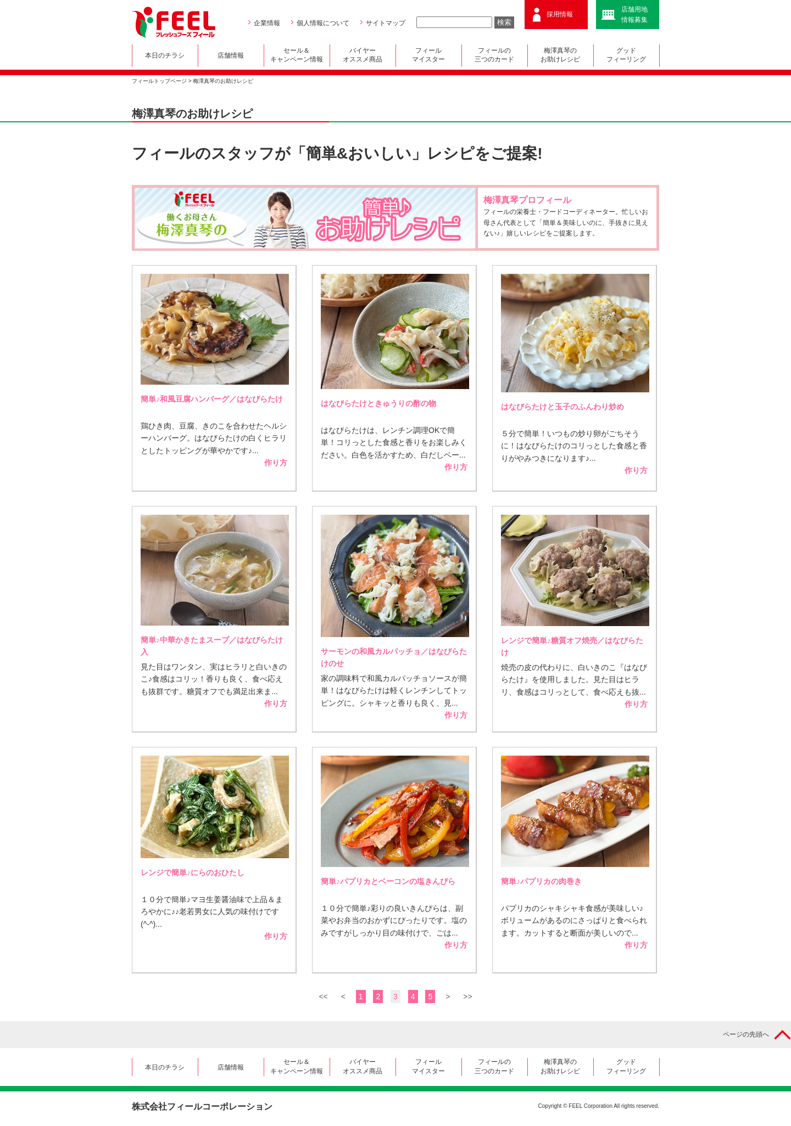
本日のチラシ (165, 55)
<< (323, 996)
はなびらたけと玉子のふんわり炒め (562, 406)
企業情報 (267, 23)
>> (467, 996)
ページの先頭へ (746, 1034)
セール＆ (297, 56)
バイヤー (363, 56)
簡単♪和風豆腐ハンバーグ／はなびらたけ (212, 399)
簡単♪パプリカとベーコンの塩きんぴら (388, 881)
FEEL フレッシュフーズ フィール (173, 22)
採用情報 (560, 14)
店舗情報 (231, 55)
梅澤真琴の (560, 56)
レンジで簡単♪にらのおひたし (192, 872)
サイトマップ (385, 23)
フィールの (494, 56)
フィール (428, 56)
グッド (626, 56)
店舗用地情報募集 (634, 14)
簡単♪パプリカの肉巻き (541, 881)
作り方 (275, 462)
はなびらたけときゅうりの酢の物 (378, 403)
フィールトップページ (159, 81)
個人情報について (323, 23)
